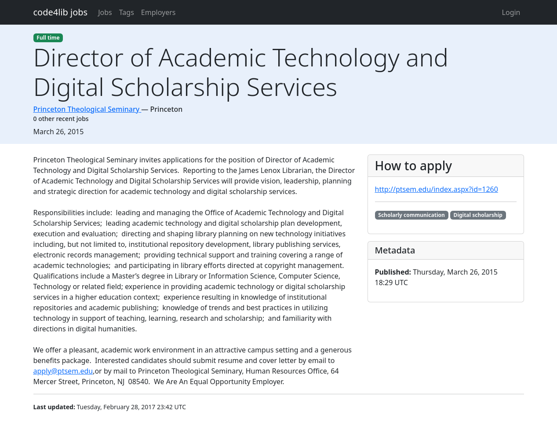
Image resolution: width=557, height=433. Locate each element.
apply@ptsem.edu (63, 371)
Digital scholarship (478, 215)
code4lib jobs (60, 12)
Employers (158, 12)
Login (511, 12)
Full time (47, 37)
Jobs (105, 12)
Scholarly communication (411, 215)
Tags (126, 12)
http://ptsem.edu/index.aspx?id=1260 (436, 189)
